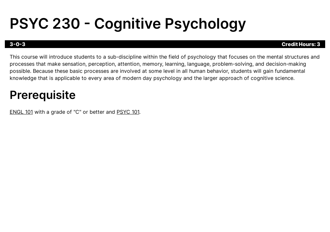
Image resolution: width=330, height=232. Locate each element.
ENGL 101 (21, 112)
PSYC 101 (128, 112)
